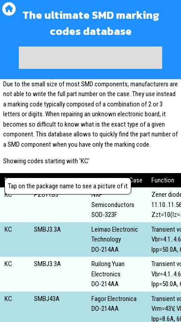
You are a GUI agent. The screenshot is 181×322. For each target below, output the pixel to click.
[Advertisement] (90, 58)
